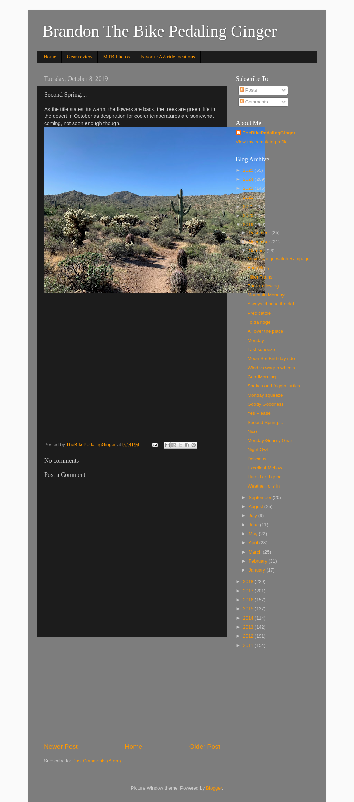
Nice (252, 431)
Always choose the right (272, 303)
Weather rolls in (264, 486)
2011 (249, 645)
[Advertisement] (132, 690)
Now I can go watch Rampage (279, 258)
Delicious (257, 458)
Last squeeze (261, 349)
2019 (249, 224)
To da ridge (259, 322)
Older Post (204, 746)
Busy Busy (259, 267)
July (253, 515)
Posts (248, 90)
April (254, 542)
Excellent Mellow (265, 467)
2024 (249, 179)
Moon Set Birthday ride (271, 358)
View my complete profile (262, 141)
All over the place (265, 331)
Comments (254, 101)
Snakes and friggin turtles (274, 385)
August (256, 506)
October (258, 250)
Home (50, 56)
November (260, 241)
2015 (249, 608)
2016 (249, 599)
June (254, 524)
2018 (249, 581)
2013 (249, 627)
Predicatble (259, 313)
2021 (249, 206)
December (260, 232)
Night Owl (258, 449)
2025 (249, 170)
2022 (249, 197)
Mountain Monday (266, 295)
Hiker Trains (260, 277)
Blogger (214, 788)
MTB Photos (116, 56)
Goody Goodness (266, 404)
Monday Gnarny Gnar (270, 440)
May (254, 533)
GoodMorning (262, 376)
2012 (249, 636)
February (259, 561)
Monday (256, 340)
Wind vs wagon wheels (271, 367)
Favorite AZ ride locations (167, 56)
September (261, 497)
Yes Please (259, 413)
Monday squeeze (265, 395)
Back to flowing (263, 286)
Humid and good (265, 476)
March (256, 552)
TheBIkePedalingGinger (269, 132)
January (258, 570)
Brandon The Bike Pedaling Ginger (159, 31)
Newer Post (61, 746)
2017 (249, 590)
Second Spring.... (265, 422)
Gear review (79, 56)
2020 (249, 215)
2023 (249, 188)
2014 (249, 618)
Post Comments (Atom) (97, 760)
